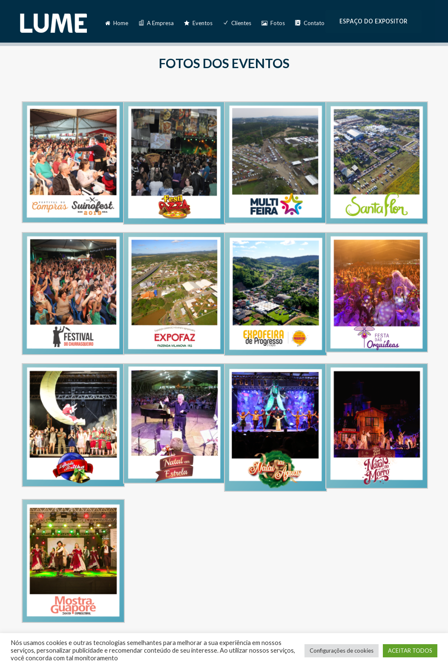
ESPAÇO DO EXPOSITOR (373, 21)
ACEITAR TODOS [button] (410, 650)
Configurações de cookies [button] (341, 650)
